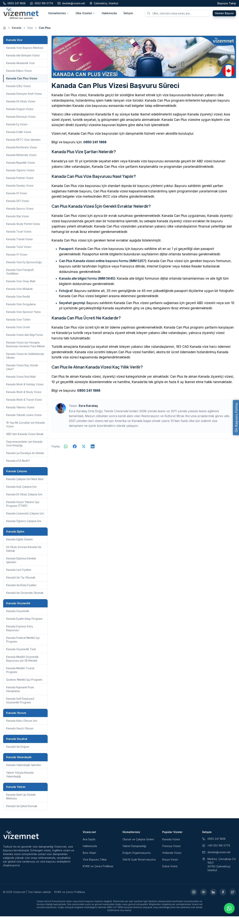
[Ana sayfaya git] (4, 29)
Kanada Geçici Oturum (19, 730)
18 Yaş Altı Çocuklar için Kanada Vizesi (25, 426)
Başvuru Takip (226, 3)
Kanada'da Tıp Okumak (20, 579)
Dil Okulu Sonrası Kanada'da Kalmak (23, 550)
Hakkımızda (109, 14)
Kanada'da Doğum (17, 748)
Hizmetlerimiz (58, 14)
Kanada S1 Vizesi (16, 194)
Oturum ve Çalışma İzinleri (138, 841)
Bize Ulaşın (89, 854)
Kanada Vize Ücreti (18, 328)
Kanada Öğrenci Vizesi (20, 172)
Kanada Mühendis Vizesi (21, 156)
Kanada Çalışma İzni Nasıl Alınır (25, 480)
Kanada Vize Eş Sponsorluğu (24, 263)
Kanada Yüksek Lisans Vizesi (24, 416)
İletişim (128, 14)
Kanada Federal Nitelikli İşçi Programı (23, 641)
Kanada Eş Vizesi (16, 126)
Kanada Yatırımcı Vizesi (20, 409)
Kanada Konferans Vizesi (21, 149)
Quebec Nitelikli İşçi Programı (24, 681)
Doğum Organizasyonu (136, 854)
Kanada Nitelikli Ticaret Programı (20, 671)
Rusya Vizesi (170, 861)
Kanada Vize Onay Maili (20, 282)
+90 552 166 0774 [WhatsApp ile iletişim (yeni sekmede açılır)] (216, 847)
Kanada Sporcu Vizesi (19, 210)
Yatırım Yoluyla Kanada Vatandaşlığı (20, 776)
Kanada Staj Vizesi (17, 217)
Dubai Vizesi (170, 867)
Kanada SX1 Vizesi (17, 202)
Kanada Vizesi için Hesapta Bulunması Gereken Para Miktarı (25, 346)
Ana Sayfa (89, 841)
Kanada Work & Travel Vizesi (24, 401)
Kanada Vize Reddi (18, 298)
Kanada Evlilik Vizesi (18, 133)
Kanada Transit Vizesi (19, 240)
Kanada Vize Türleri (18, 321)
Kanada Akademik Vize (20, 64)
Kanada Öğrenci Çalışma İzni (23, 522)
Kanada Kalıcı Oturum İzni (21, 722)
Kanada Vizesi (171, 841)
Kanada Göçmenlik (17, 612)
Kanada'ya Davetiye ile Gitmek (25, 454)
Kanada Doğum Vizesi (19, 110)
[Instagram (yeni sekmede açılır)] (193, 893)
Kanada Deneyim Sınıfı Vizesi (24, 95)
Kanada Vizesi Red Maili (21, 378)
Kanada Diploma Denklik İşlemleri (21, 561)
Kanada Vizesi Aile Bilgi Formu (24, 336)
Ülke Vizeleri (85, 14)
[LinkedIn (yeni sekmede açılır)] (213, 893)
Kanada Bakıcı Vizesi (19, 72)
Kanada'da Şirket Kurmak (21, 807)
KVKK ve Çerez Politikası (98, 867)
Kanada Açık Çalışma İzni (21, 488)
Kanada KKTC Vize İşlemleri (23, 141)
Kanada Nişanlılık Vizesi (20, 164)
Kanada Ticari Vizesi (18, 233)
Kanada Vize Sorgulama (21, 305)
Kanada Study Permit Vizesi (23, 225)
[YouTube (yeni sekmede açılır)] (203, 893)
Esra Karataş (88, 407)
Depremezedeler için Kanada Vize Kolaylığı (24, 445)
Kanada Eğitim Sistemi (19, 541)
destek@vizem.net (216, 853)
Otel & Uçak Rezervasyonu (139, 861)
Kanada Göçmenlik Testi (21, 650)
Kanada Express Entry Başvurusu (19, 629)
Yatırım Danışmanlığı (134, 847)
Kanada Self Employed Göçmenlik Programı (20, 702)
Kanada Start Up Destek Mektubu (21, 798)
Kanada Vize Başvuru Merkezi (24, 49)
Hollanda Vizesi (171, 854)
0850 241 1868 (94, 144)
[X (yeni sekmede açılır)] (232, 893)
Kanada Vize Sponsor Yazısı (23, 313)
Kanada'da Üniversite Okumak (25, 594)
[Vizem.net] (21, 836)
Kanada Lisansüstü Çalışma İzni (25, 515)
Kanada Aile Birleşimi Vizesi (23, 57)
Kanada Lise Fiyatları (18, 571)
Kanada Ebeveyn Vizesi (20, 118)
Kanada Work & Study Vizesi (23, 393)
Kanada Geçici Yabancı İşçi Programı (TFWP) (22, 505)
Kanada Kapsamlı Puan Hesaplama (20, 690)
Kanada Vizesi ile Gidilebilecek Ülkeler (25, 357)
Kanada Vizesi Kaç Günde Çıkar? (22, 368)
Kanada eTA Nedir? (18, 462)
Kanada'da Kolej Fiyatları (21, 586)
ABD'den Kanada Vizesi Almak (25, 435)
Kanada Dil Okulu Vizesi (20, 103)
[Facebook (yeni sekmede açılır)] (223, 893)
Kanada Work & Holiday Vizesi (25, 386)
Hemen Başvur (224, 14)
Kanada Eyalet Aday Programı (24, 620)
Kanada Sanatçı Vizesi (19, 187)
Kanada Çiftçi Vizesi (18, 87)
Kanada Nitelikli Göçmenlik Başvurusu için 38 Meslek (22, 660)
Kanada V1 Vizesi (16, 256)
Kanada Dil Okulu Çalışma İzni (24, 496)
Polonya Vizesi (171, 847)
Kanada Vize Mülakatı (19, 290)
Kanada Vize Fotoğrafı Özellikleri (20, 273)
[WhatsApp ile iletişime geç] (229, 908)
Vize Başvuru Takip (95, 861)
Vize (30, 29)
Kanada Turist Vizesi (18, 248)
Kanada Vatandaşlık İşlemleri (23, 766)
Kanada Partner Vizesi (19, 179)
